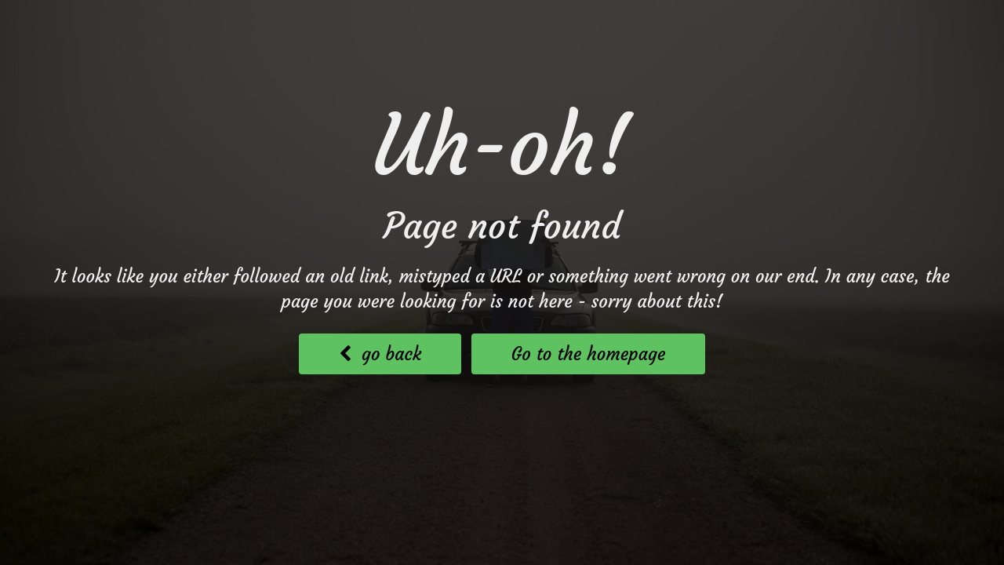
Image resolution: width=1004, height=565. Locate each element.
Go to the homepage (588, 354)
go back (380, 354)
